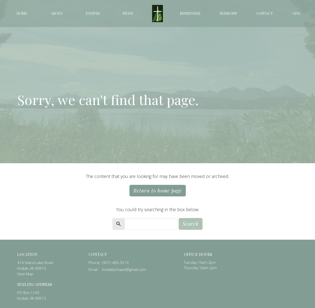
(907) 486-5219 (115, 262)
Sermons (228, 13)
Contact (264, 13)
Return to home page (157, 190)
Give (296, 13)
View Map (25, 273)
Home (21, 13)
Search (191, 223)
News (128, 13)
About (57, 13)
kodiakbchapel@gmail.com (124, 269)
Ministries (190, 13)
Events (92, 13)
